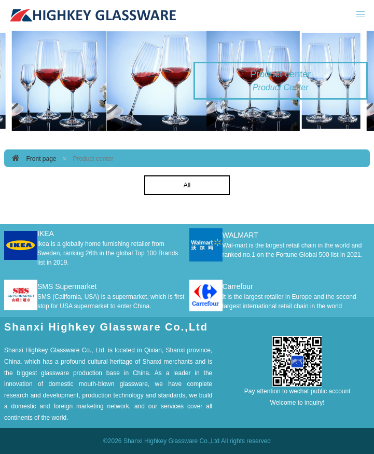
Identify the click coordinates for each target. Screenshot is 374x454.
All (187, 185)
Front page (41, 158)
